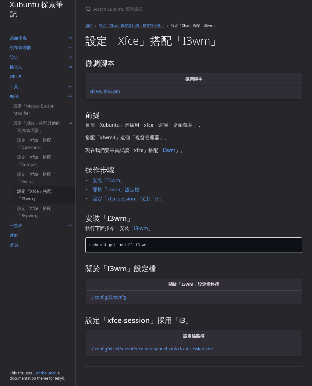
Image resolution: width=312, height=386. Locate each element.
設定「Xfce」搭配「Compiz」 (34, 160)
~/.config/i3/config (108, 297)
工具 (14, 86)
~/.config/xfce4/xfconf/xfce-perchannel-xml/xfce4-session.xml (151, 349)
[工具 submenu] (70, 86)
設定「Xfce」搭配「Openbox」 (34, 143)
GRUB (15, 77)
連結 (14, 235)
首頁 (14, 245)
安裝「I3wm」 (109, 180)
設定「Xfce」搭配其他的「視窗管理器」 (36, 126)
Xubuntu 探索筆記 (36, 9)
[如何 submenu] (70, 96)
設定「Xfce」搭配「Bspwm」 (34, 211)
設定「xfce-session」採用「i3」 (128, 198)
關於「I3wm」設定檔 (116, 189)
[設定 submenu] (70, 57)
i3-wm (141, 228)
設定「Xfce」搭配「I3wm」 (34, 194)
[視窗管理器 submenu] (70, 47)
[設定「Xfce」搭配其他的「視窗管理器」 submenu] (70, 123)
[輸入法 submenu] (70, 67)
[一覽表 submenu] (70, 225)
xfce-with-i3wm (105, 91)
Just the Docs (45, 373)
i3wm (169, 150)
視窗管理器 (20, 47)
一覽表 (16, 225)
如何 (14, 96)
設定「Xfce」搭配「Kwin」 (34, 177)
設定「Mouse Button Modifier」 (34, 109)
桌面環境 (18, 38)
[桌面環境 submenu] (70, 38)
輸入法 (16, 67)
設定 (14, 57)
